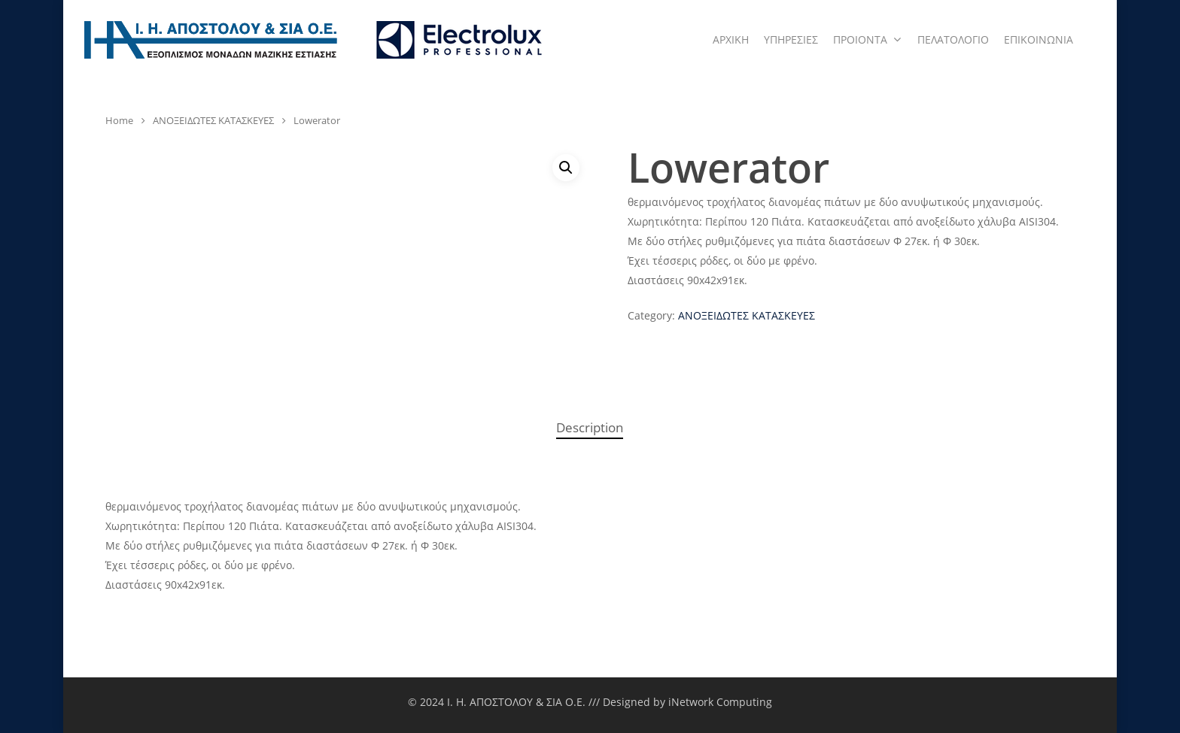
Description (589, 427)
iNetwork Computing (720, 702)
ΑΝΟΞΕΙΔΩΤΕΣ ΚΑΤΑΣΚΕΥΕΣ (213, 120)
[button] (565, 167)
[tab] (589, 428)
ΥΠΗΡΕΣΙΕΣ (791, 39)
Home (119, 120)
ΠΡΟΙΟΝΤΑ (867, 39)
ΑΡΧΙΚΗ (731, 39)
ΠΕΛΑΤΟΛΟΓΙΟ (953, 39)
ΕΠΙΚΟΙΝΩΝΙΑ (1038, 39)
